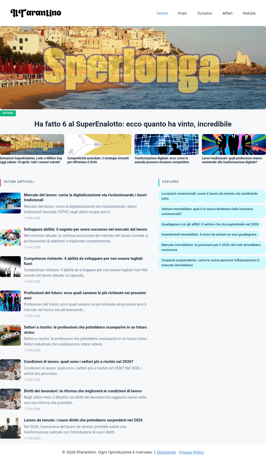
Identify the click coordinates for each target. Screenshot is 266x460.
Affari (227, 13)
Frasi (182, 13)
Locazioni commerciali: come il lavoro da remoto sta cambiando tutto (210, 196)
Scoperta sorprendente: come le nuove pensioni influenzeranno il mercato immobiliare (210, 262)
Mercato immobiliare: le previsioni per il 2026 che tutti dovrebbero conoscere (211, 247)
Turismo (204, 13)
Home (162, 13)
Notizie (249, 13)
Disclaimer (166, 452)
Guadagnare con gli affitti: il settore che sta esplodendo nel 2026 (210, 224)
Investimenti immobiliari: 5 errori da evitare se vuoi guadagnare (209, 234)
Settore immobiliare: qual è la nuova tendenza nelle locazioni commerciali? (207, 211)
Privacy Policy (191, 452)
